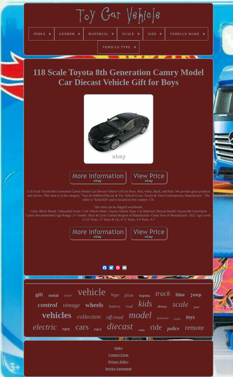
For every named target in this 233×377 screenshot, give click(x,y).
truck (162, 293)
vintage (71, 305)
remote (194, 327)
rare (66, 329)
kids (145, 303)
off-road (114, 317)
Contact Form (118, 355)
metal (53, 295)
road (129, 306)
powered (163, 318)
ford (196, 307)
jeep (196, 295)
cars (82, 326)
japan (177, 318)
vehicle (91, 292)
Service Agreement (118, 369)
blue (180, 294)
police (173, 328)
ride (156, 327)
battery (115, 306)
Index (118, 348)
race (98, 329)
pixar (129, 295)
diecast (120, 326)
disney (162, 306)
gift (39, 294)
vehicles (56, 315)
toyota (144, 296)
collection (89, 316)
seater (68, 295)
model (140, 315)
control (47, 304)
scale (180, 304)
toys (190, 317)
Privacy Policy (118, 362)
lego (115, 294)
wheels (94, 305)
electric (45, 326)
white (141, 330)
